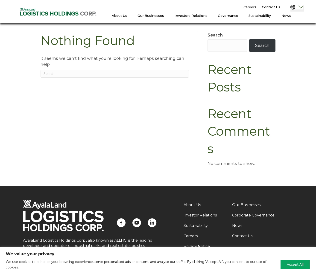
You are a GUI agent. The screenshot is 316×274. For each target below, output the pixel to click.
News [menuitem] (286, 16)
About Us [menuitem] (119, 16)
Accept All (295, 264)
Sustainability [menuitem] (260, 16)
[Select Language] (297, 8)
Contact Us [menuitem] (271, 7)
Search (215, 35)
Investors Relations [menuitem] (191, 16)
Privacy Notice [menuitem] (197, 246)
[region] (158, 260)
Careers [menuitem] (249, 7)
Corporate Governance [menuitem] (253, 215)
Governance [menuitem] (228, 16)
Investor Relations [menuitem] (200, 215)
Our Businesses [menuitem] (151, 16)
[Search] (115, 74)
